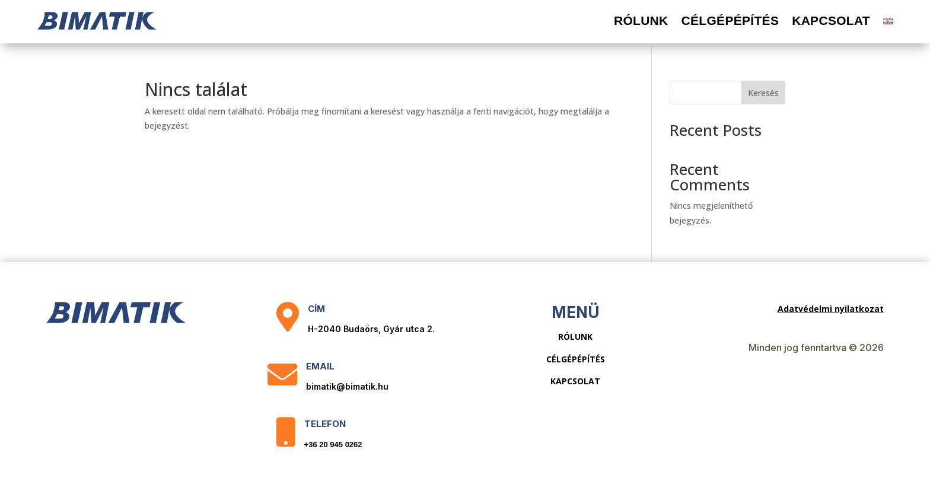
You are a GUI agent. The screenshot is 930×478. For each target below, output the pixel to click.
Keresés (763, 89)
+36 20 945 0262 (333, 441)
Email (320, 363)
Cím (316, 305)
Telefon (325, 420)
